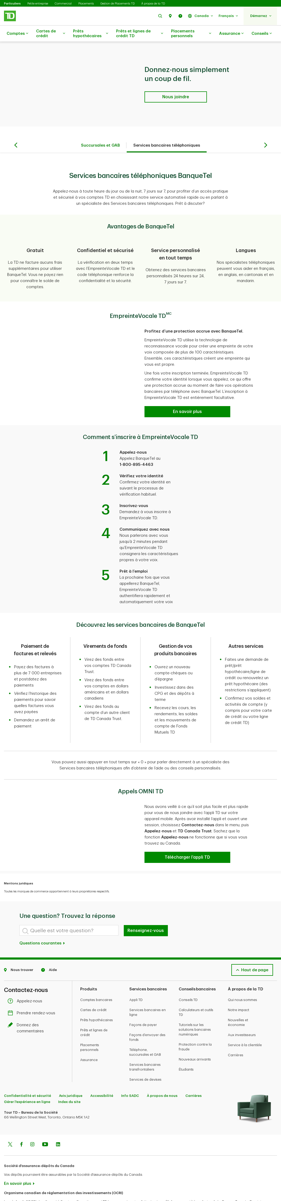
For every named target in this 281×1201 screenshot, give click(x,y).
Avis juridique (70, 1075)
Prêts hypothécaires (90, 33)
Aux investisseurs (242, 1014)
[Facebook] (21, 1124)
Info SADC (130, 1075)
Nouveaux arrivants (195, 1038)
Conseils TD (188, 979)
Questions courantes (42, 923)
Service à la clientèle (245, 1024)
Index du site (69, 1081)
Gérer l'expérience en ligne (27, 1081)
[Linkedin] (58, 1124)
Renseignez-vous (145, 910)
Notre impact (238, 989)
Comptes (17, 33)
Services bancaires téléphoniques (166, 132)
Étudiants (186, 1048)
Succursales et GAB (100, 132)
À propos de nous (162, 1075)
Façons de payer (143, 1004)
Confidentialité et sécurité (27, 1075)
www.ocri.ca (16, 1190)
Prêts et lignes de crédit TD (139, 33)
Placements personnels (191, 33)
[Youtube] (45, 1124)
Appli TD (136, 979)
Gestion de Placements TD (117, 3)
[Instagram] (32, 1124)
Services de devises (145, 1059)
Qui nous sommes (242, 979)
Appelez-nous (26, 980)
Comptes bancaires (96, 979)
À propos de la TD (153, 3)
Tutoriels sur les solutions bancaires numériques (195, 1008)
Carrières (235, 1034)
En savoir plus (17, 1163)
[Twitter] (10, 1124)
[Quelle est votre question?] (68, 909)
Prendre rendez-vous (32, 992)
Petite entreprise (37, 3)
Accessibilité (101, 1075)
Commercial (63, 3)
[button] (160, 16)
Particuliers (12, 3)
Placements (86, 3)
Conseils (262, 33)
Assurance (231, 33)
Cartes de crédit (50, 33)
